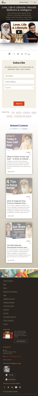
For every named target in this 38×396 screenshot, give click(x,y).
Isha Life (5, 313)
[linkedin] (22, 54)
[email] (25, 54)
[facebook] (14, 54)
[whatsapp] (9, 54)
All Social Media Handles (10, 391)
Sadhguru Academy (9, 302)
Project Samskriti (8, 320)
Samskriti (6, 309)
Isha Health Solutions (9, 317)
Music (5, 288)
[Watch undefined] (19, 32)
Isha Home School (8, 306)
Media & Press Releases (10, 291)
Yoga (4, 295)
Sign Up (19, 104)
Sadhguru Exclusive (9, 299)
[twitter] (18, 54)
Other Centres (7, 359)
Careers (5, 324)
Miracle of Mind (8, 280)
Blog (4, 284)
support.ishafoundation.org (13, 356)
